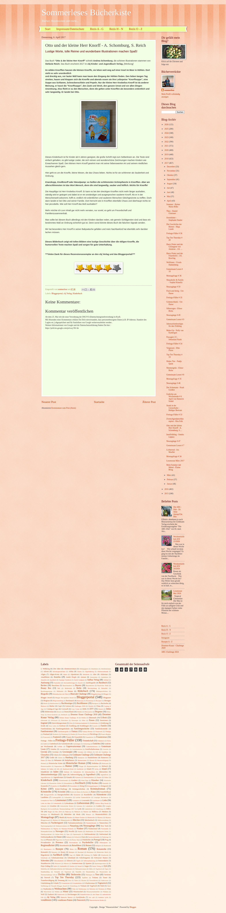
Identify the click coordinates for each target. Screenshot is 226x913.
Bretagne (107, 701)
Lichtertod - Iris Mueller (172, 451)
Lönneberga (99, 809)
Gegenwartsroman (73, 746)
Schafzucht (104, 855)
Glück (56, 755)
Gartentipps (76, 744)
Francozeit (46, 737)
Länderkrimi (89, 809)
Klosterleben (68, 783)
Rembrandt (107, 845)
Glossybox (45, 755)
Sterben (72, 866)
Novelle (71, 831)
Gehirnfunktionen (91, 746)
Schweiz (70, 861)
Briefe (45, 703)
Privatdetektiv (46, 842)
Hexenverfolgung (102, 760)
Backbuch (103, 683)
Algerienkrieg (89, 671)
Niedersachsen (45, 829)
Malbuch (77, 812)
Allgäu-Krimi (54, 674)
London (99, 806)
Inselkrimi (80, 769)
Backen (44, 685)
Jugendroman (58, 777)
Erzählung (72, 726)
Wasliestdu (47, 889)
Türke (76, 880)
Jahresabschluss (90, 772)
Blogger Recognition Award (64, 697)
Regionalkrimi (48, 845)
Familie (104, 726)
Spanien (89, 863)
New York (104, 826)
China (98, 706)
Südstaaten (68, 869)
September (171, 179)
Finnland (46, 734)
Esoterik (95, 726)
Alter (95, 674)
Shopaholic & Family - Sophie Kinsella (174, 281)
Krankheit (63, 786)
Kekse (106, 777)
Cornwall (64, 709)
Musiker (69, 817)
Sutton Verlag (96, 866)
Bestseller (104, 688)
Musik (61, 817)
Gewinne (55, 752)
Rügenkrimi (45, 855)
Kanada (69, 777)
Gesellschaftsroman (92, 749)
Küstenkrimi (102, 794)
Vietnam (83, 886)
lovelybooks (80, 897)
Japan (65, 775)
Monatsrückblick (101, 814)
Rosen (63, 852)
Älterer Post (149, 401)
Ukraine (83, 880)
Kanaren (78, 777)
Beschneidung (92, 688)
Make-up (68, 812)
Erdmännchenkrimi (81, 723)
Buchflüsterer (82, 703)
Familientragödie (63, 731)
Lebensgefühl (56, 797)
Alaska (79, 671)
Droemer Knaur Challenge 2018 (84, 714)
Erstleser (62, 726)
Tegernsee (68, 872)
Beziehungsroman (46, 691)
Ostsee (59, 837)
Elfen (83, 720)
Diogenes (98, 712)
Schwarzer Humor (101, 858)
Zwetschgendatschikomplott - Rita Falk (175, 420)
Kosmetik (44, 786)
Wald (102, 886)
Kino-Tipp (84, 780)
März (169, 475)
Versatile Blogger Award (59, 886)
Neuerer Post (49, 401)
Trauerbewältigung (47, 880)
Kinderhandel (63, 780)
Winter (65, 892)
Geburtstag (86, 744)
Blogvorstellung (58, 700)
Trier (69, 880)
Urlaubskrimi (65, 883)
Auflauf (105, 680)
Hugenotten (58, 766)
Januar (170, 484)
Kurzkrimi (77, 794)
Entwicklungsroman (59, 723)
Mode (78, 814)
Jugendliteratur (45, 777)
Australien (57, 683)
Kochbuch (80, 783)
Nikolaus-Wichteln (67, 829)
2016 (166, 489)
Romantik (44, 852)
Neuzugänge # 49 (173, 315)
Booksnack (70, 701)
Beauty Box (46, 688)
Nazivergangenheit (47, 826)
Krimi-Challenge (61, 789)
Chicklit (90, 706)
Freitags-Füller (64, 740)
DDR (84, 709)
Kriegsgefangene (92, 786)
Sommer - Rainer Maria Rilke (173, 205)
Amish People (71, 677)
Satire (95, 855)
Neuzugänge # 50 (173, 287)
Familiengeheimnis (63, 729)
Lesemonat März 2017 (175, 461)
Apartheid (53, 680)
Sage (70, 855)
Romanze (54, 852)
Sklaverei (58, 863)
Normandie (104, 829)
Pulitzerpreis (104, 842)
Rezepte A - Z (166, 642)
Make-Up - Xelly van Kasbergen (174, 331)
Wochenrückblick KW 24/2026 (178, 566)
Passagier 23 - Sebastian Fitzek (174, 338)
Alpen (65, 674)
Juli (168, 188)
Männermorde (65, 820)
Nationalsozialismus (75, 823)
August (170, 184)
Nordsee (80, 828)
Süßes (91, 869)
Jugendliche (104, 774)
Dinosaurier (88, 712)
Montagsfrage (47, 817)
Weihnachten (60, 888)
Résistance (90, 852)
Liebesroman (83, 803)
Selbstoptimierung (89, 861)
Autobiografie (91, 683)
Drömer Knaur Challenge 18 (68, 717)
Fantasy (75, 731)
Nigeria (55, 829)
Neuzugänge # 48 (173, 383)
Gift (96, 752)
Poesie (67, 840)
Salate (78, 855)
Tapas (107, 869)
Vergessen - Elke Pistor (173, 349)
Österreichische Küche (96, 900)
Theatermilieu (90, 872)
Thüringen (88, 875)
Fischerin (56, 734)
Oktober (170, 175)
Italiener (66, 772)
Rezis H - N (116, 29)
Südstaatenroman (80, 869)
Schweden (45, 861)
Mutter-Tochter (80, 817)
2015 (166, 493)
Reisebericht (64, 846)
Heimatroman (82, 760)
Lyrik (79, 809)
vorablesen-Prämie (65, 900)
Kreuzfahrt (73, 786)
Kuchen (85, 792)
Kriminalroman (97, 788)
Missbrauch (55, 814)
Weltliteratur (82, 889)
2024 (166, 133)
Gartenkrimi (65, 744)
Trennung (61, 880)
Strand (79, 866)
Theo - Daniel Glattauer (171, 212)
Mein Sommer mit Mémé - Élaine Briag (173, 467)
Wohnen (105, 892)
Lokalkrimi (89, 806)
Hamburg (69, 757)
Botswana (80, 700)
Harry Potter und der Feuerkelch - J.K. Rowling (174, 255)
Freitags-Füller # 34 (174, 344)
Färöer (109, 741)
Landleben (44, 797)
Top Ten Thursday (64, 877)
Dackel (100, 709)
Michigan (44, 814)
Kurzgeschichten (63, 795)
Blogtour (46, 701)
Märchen (76, 820)
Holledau (95, 763)
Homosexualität (46, 766)
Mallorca (95, 812)
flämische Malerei (66, 897)
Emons (92, 720)
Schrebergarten (84, 858)
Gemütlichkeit (64, 749)
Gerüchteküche (77, 749)
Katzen (99, 777)
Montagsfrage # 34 (173, 456)
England (44, 723)
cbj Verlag (68, 293)
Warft (109, 886)
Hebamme (57, 760)
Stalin (55, 866)
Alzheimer (104, 674)
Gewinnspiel (68, 752)
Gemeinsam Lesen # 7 (175, 445)
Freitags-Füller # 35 (174, 297)
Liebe (104, 800)
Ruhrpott (71, 852)
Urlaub (55, 883)
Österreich (81, 900)
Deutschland (68, 712)
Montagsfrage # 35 (173, 379)
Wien (109, 889)
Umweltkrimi (93, 880)
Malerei (85, 812)
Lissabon (53, 806)
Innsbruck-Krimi (68, 769)
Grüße (52, 758)
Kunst (93, 792)
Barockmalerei (67, 685)
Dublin (83, 717)
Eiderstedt (44, 720)
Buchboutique (66, 703)
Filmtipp (108, 731)
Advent (46, 671)
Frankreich (57, 737)
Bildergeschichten (102, 691)
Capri (60, 706)
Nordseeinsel (93, 829)
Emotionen (104, 720)
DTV (92, 709)
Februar (170, 479)
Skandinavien (46, 863)
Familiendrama (46, 729)
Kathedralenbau (89, 777)
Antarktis (44, 680)
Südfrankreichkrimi (56, 869)
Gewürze (80, 752)
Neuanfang (74, 826)
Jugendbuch (91, 774)
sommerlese (169, 90)
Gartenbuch (54, 744)
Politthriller (87, 840)
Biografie (44, 694)
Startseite (99, 401)
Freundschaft (88, 741)
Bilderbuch (83, 691)
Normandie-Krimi (46, 831)
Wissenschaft (78, 892)
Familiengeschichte (81, 729)
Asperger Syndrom (65, 680)
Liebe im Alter (45, 803)
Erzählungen (84, 726)
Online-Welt (59, 834)
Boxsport (98, 700)
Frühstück (101, 741)
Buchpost (95, 703)
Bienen (70, 691)
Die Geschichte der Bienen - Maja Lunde (174, 226)
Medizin (105, 812)
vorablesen (46, 900)
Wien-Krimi (47, 892)
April (169, 201)
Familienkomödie (101, 729)
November (171, 171)
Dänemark (92, 718)
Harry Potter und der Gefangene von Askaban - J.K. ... (174, 246)
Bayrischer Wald (102, 685)
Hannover (104, 758)
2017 (166, 163)
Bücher (52, 706)
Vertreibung (73, 886)
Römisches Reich (102, 852)
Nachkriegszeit (57, 823)
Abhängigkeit (83, 669)
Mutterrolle (91, 817)
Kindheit (74, 780)
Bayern (78, 685)
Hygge (81, 766)
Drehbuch (64, 714)
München (44, 823)
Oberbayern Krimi (102, 831)
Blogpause (107, 698)
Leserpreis (75, 800)
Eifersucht (54, 720)
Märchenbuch (89, 820)
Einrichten (64, 720)
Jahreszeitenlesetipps (49, 774)
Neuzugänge (89, 825)
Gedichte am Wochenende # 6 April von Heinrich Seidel (175, 397)
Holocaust (105, 763)
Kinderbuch (77, 293)
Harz (49, 760)
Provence (59, 842)
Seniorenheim (103, 861)
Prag (106, 840)
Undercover (104, 880)
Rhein (72, 849)
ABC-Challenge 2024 (170, 652)
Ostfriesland (103, 834)
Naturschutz (103, 823)
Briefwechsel (54, 703)
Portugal (97, 840)
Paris (83, 837)
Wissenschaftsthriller (93, 892)
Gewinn (44, 752)
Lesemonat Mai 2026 (177, 592)
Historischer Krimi (56, 763)
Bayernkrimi (90, 685)
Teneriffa (78, 872)
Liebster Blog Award (101, 803)
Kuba (78, 792)
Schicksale (44, 858)
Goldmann (65, 755)
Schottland (71, 858)
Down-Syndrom (52, 714)
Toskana (95, 878)
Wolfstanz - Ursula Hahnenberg (173, 263)
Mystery (100, 817)
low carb (92, 897)
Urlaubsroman (89, 883)
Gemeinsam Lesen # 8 (175, 375)
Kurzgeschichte (49, 794)
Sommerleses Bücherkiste (86, 12)
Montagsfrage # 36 (173, 276)
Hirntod (43, 763)
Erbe (70, 723)
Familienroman (47, 731)
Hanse (43, 760)
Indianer (43, 769)
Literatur (79, 806)
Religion (98, 845)
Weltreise (92, 889)
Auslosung (45, 683)
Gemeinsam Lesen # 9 (175, 319)
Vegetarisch (102, 883)
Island (104, 769)
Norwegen (59, 831)
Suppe (86, 866)
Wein (74, 889)
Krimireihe (46, 791)
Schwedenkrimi (59, 861)
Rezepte (59, 849)
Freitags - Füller (46, 741)
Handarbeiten (92, 758)
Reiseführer (76, 845)
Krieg (82, 786)
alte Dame (96, 894)
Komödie (105, 783)
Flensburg (64, 734)
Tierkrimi (107, 875)
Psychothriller (87, 842)
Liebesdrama (69, 803)
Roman (82, 848)
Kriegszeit (104, 786)
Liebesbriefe (57, 803)
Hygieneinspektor (92, 766)
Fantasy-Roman (87, 731)
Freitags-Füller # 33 (174, 415)
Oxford (76, 837)
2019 (166, 154)
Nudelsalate (89, 831)
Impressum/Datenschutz (70, 29)
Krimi (44, 788)
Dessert (59, 712)
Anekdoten (104, 677)
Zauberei (51, 894)
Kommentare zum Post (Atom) (63, 408)
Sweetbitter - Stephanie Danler (174, 219)
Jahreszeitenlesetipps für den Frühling (174, 325)
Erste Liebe (52, 726)
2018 (166, 159)
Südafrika (44, 869)
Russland (80, 852)
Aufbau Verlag (93, 680)
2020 (166, 150)
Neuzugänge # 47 (173, 441)
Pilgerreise (58, 840)
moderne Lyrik (103, 897)
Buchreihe (104, 703)
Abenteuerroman (70, 669)
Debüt (108, 709)
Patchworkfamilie (93, 837)
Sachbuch (57, 854)
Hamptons (81, 757)
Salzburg (87, 855)
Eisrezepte (74, 720)
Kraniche (54, 786)
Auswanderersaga (69, 683)
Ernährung (104, 723)
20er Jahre (57, 669)
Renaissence (48, 849)
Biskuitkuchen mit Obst (60, 694)
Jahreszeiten (103, 772)
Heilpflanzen (69, 760)
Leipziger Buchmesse (101, 797)
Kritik (72, 792)
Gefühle (59, 746)
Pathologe (105, 837)
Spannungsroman (100, 863)
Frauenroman (101, 737)
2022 (166, 142)
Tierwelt (47, 878)
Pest (42, 840)
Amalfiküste (45, 677)
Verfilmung (44, 886)
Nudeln (80, 831)
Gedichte (96, 744)
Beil (59, 688)
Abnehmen (94, 669)
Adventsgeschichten (58, 671)
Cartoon (68, 706)
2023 (166, 137)
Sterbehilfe (63, 866)
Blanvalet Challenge (78, 694)
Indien (51, 769)
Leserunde (85, 800)
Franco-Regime (106, 734)
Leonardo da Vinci (47, 800)
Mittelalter (68, 814)
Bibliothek (60, 691)
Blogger (106, 694)
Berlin (78, 688)
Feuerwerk (99, 731)
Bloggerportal (57, 293)
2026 (166, 124)
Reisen (88, 845)
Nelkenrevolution (61, 826)
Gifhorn (89, 752)
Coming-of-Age (52, 709)
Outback (68, 837)
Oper (67, 834)
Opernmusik (77, 834)
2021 (166, 146)
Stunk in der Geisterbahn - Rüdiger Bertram (174, 407)
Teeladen (57, 872)
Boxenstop (89, 700)
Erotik (43, 726)
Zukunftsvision (85, 894)
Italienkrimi (77, 772)
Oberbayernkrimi (46, 834)
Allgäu (43, 674)
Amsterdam (93, 677)
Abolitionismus (106, 669)
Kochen (95, 783)
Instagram (165, 638)
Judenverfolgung (76, 775)
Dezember (171, 167)
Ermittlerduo (94, 723)
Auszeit (80, 683)
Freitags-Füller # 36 (174, 233)
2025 (166, 129)
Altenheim (86, 674)
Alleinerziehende (102, 671)
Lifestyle (43, 806)
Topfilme (85, 877)
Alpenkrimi (74, 674)
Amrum (83, 677)
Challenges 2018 (79, 706)
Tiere (97, 874)
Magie (50, 812)
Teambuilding (45, 872)
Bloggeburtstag (96, 694)
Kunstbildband (105, 792)
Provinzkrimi (73, 842)
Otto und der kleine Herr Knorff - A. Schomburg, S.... (174, 427)
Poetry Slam (76, 840)
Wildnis (57, 892)
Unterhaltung (45, 883)
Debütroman (49, 712)
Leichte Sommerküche (83, 797)
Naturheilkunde (91, 823)
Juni (169, 192)
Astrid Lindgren (79, 680)
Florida (72, 734)
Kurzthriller (88, 795)
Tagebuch (99, 869)
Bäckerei (43, 706)
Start (47, 29)
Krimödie (62, 792)
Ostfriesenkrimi (89, 834)
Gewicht (105, 749)
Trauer (105, 878)
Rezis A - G (96, 29)
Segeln (78, 861)
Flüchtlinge (94, 734)
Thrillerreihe (76, 874)
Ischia (96, 769)
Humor (68, 766)
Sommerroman (77, 863)
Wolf (42, 894)
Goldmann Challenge (81, 755)
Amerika (57, 677)
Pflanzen (49, 840)
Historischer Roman (75, 763)
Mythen (55, 820)
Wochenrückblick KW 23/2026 (178, 539)
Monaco (88, 814)
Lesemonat (60, 800)
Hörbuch (105, 766)
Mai (169, 196)
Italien (55, 772)
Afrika (71, 671)
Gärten (60, 757)
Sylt (105, 866)
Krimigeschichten (78, 789)
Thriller (61, 874)
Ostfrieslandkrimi (47, 837)
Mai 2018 (58, 812)
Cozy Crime (75, 709)
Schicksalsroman (57, 858)
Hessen (92, 760)
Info (58, 769)
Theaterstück (103, 872)
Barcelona (55, 685)
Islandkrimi (45, 772)
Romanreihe (101, 849)
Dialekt (79, 712)
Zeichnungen (72, 894)
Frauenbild (78, 737)
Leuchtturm (96, 800)
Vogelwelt (93, 886)
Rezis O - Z (135, 29)
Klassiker (95, 780)
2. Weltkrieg (45, 669)
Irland (89, 769)
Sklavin (66, 863)
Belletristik (68, 688)
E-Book (104, 717)
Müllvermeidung (103, 820)
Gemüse (53, 749)
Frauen (68, 737)
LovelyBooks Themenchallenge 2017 (62, 809)
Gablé (45, 744)
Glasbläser (104, 752)
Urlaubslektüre (77, 883)
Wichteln (101, 889)
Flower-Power (82, 734)
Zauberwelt (60, 894)
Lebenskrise (68, 797)
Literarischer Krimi (66, 806)
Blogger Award (46, 698)
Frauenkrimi (89, 737)
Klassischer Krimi (55, 783)
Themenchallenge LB (48, 875)
